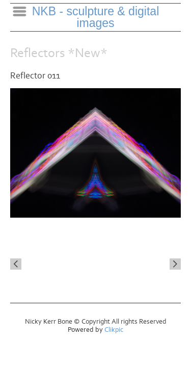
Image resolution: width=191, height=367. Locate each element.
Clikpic (113, 330)
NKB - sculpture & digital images (95, 17)
